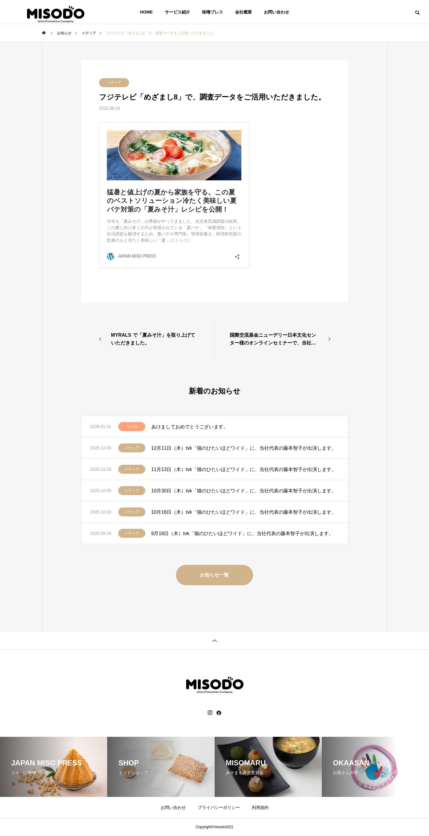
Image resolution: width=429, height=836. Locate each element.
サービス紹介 (177, 12)
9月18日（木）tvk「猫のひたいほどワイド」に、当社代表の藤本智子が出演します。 (242, 533)
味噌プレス (212, 12)
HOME (146, 12)
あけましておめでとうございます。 (189, 426)
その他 (131, 426)
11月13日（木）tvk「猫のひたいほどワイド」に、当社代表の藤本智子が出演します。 (243, 469)
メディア (114, 83)
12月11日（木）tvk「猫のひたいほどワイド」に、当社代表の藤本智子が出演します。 (243, 448)
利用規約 (260, 807)
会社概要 (243, 12)
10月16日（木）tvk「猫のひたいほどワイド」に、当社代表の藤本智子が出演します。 (243, 512)
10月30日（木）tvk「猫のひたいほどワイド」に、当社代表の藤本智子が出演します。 (243, 490)
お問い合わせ (276, 12)
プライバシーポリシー (219, 807)
